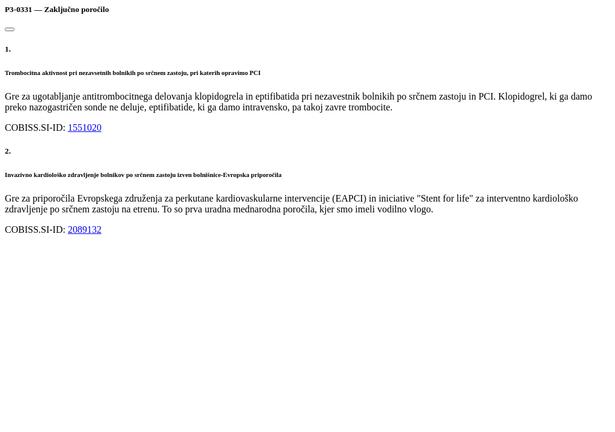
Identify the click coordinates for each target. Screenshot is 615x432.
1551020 (84, 127)
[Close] (9, 29)
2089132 (84, 229)
